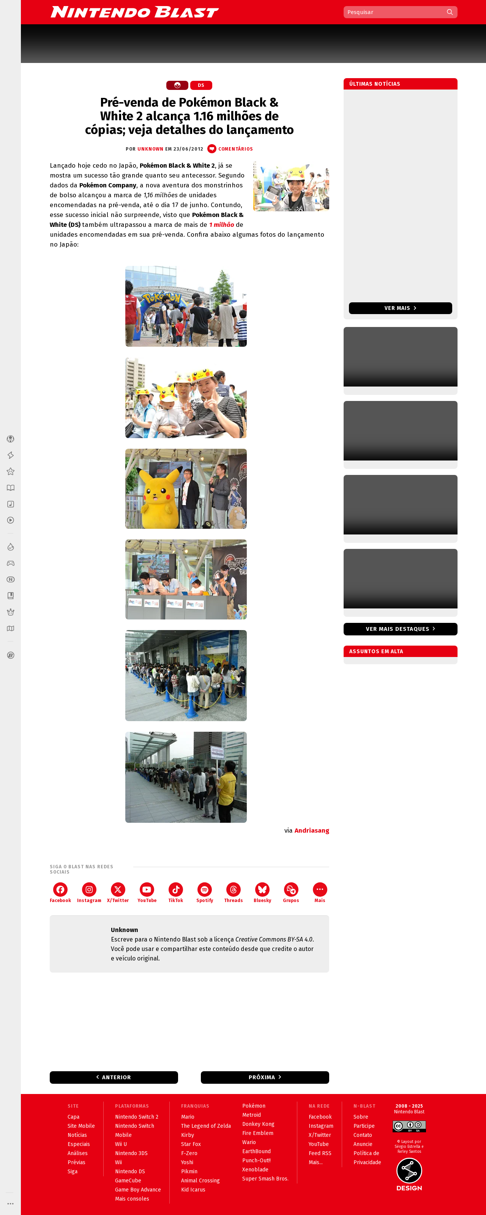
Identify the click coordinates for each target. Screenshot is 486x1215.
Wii (118, 1162)
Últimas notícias (375, 84)
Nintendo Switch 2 (136, 1117)
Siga (72, 1171)
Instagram (89, 892)
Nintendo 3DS (131, 1153)
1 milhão (221, 225)
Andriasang (312, 831)
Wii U (121, 1144)
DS (201, 85)
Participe (364, 1126)
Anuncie (362, 1144)
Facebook (60, 892)
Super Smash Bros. (265, 1179)
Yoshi (187, 1162)
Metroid (251, 1115)
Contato (362, 1135)
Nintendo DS (130, 1171)
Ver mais (400, 308)
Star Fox (191, 1144)
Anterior (116, 1077)
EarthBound (256, 1151)
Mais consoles (132, 1199)
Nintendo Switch (134, 1126)
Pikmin (189, 1171)
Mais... (316, 1162)
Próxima (262, 1077)
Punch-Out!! (256, 1160)
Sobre (360, 1117)
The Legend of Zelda (206, 1126)
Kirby (187, 1135)
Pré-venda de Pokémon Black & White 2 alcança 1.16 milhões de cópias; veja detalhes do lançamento (189, 116)
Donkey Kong (258, 1124)
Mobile (123, 1135)
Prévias (76, 1162)
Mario (187, 1117)
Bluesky (262, 892)
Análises (78, 1153)
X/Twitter (118, 892)
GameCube (128, 1180)
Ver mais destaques (397, 629)
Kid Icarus (193, 1190)
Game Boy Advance (138, 1190)
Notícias (77, 1135)
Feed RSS (320, 1153)
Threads (233, 892)
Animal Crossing (200, 1180)
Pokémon (253, 1106)
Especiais (79, 1144)
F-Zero (189, 1153)
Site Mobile (81, 1126)
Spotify (204, 892)
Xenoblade (255, 1169)
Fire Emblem (257, 1133)
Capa (73, 1117)
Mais (320, 892)
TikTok (175, 892)
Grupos (291, 892)
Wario (249, 1142)
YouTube (146, 892)
